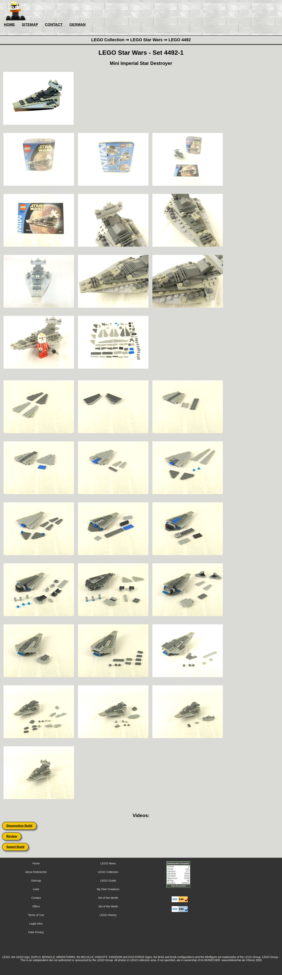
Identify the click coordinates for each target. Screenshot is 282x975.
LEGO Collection (108, 872)
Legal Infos (36, 923)
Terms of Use (36, 915)
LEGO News (108, 863)
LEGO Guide (108, 880)
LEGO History (108, 915)
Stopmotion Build (19, 825)
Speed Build (15, 847)
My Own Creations (108, 889)
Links (36, 889)
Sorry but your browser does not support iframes (180, 877)
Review (11, 836)
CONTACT (53, 24)
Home (36, 863)
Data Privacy (36, 932)
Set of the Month (108, 897)
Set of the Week (108, 906)
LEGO (248, 957)
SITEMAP (30, 24)
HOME (9, 24)
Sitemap (36, 880)
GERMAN (77, 24)
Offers (36, 906)
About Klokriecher (36, 872)
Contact (36, 897)
